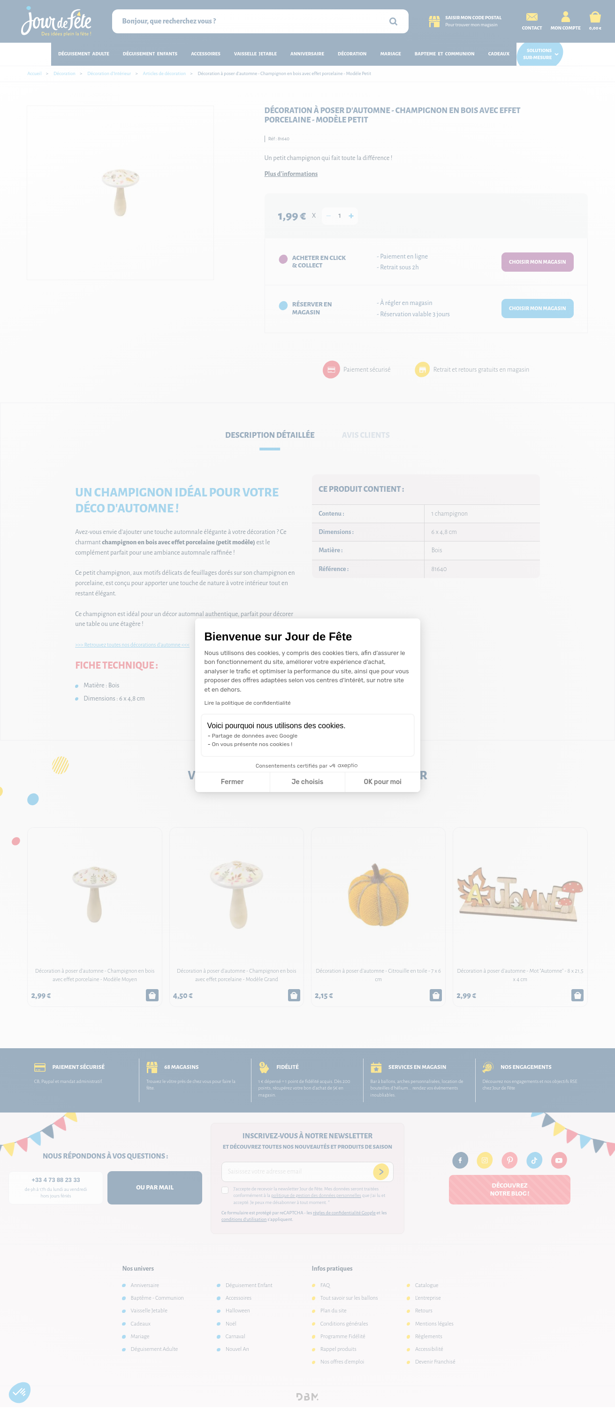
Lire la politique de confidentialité (248, 703)
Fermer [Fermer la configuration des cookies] (232, 782)
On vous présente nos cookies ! (252, 744)
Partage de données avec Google (255, 735)
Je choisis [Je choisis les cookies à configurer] (307, 782)
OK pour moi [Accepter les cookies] (383, 782)
